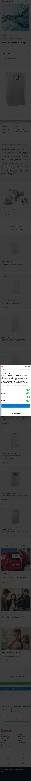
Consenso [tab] (5, 369)
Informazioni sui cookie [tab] (25, 369)
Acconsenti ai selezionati (15, 409)
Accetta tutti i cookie (15, 405)
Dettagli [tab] (14, 369)
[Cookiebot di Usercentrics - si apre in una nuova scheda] (25, 366)
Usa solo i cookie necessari (15, 413)
